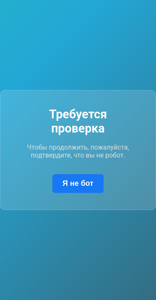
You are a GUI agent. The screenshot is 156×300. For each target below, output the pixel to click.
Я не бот (77, 183)
